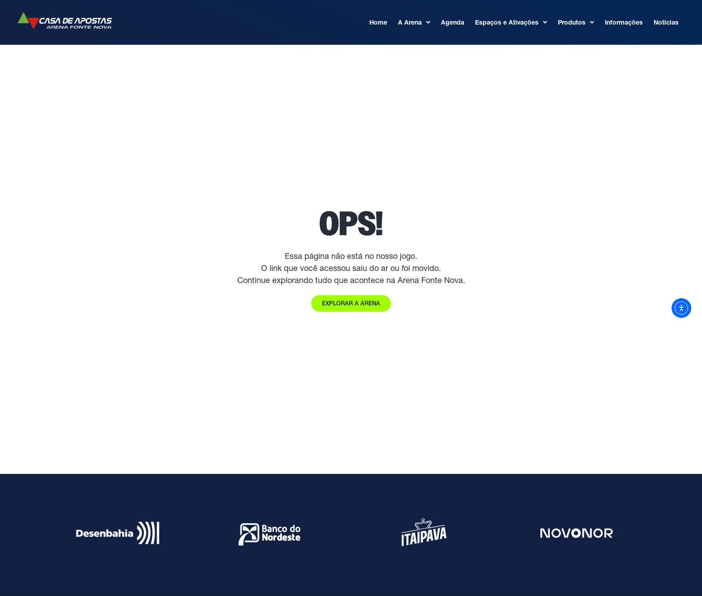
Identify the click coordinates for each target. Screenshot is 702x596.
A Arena (414, 22)
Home (378, 22)
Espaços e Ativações (511, 22)
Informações (624, 22)
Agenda (452, 22)
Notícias (666, 22)
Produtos (576, 22)
